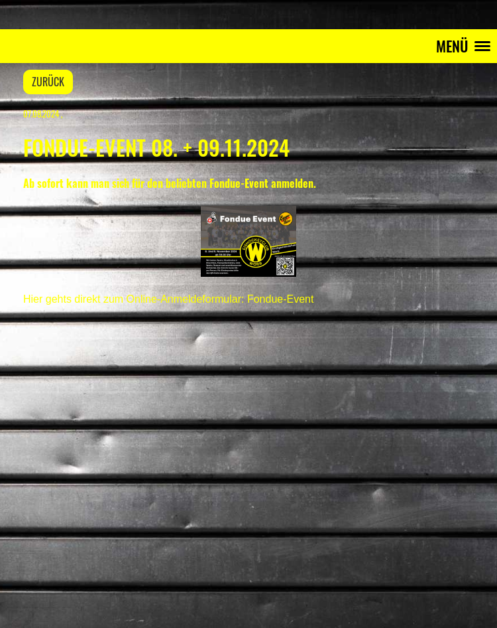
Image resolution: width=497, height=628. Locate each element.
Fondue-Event (280, 299)
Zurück (48, 82)
